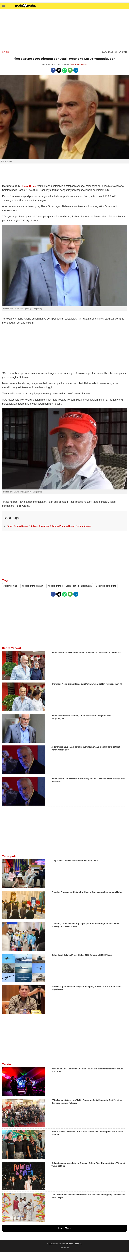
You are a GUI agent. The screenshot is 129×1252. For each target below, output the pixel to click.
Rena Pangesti (63, 64)
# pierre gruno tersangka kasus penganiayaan (70, 586)
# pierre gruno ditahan (32, 586)
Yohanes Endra (49, 64)
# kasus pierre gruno (106, 586)
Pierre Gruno (29, 186)
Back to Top (64, 1248)
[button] (3, 5)
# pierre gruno (10, 586)
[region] (64, 30)
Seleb (5, 52)
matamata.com (59, 1244)
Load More (64, 1228)
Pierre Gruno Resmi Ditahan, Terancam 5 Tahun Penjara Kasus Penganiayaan (49, 526)
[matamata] (25, 6)
